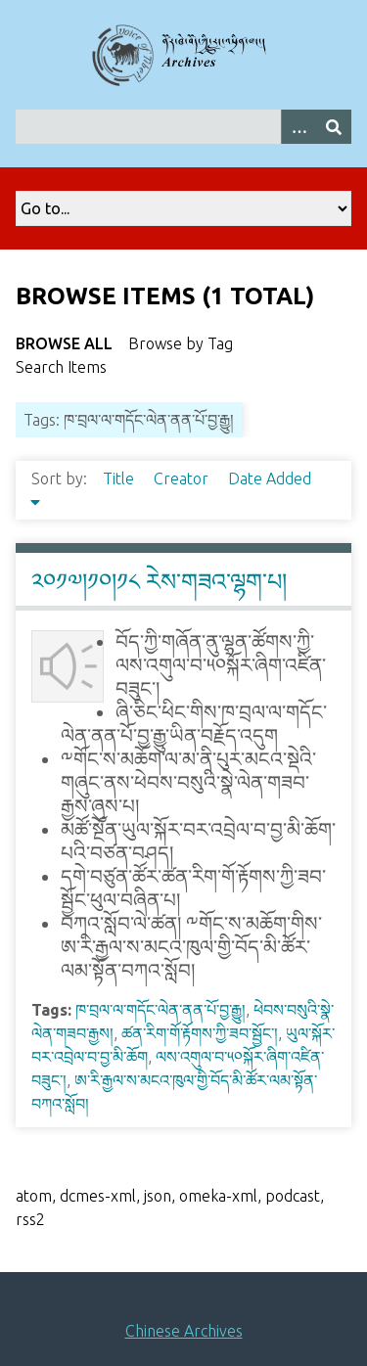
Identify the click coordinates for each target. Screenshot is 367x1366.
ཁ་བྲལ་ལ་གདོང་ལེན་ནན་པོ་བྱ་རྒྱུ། (160, 1010)
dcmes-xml (98, 1196)
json (157, 1196)
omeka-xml (218, 1196)
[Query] (183, 127)
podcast (292, 1196)
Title (120, 478)
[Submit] (333, 127)
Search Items (61, 367)
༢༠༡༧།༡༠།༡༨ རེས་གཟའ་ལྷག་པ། (159, 582)
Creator (183, 478)
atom (34, 1196)
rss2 (30, 1219)
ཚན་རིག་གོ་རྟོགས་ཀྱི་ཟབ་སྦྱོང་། (199, 1033)
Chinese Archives (184, 1331)
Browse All (64, 343)
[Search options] (298, 127)
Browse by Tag (180, 343)
